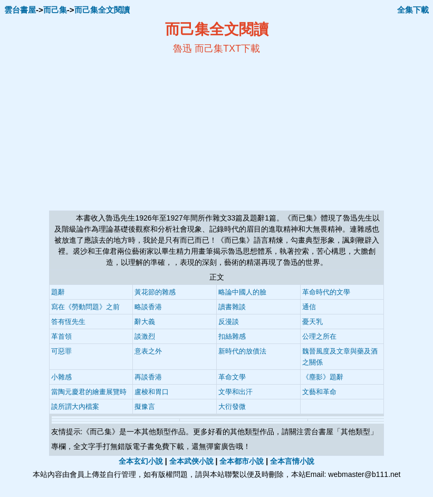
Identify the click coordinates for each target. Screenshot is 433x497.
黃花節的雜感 (155, 292)
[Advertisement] (114, 132)
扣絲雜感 (232, 336)
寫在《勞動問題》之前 (85, 307)
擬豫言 (144, 406)
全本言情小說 (292, 461)
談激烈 (144, 336)
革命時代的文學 (326, 292)
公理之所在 (319, 336)
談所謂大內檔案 (75, 406)
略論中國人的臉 (242, 292)
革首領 (61, 336)
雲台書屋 (20, 9)
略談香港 (148, 307)
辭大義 (144, 322)
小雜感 (61, 377)
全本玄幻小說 (141, 461)
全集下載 (413, 9)
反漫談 (228, 322)
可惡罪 (61, 351)
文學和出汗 (235, 392)
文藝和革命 (319, 392)
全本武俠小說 (191, 461)
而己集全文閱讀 (102, 9)
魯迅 (182, 48)
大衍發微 (232, 406)
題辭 (58, 292)
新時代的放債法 (242, 351)
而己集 (55, 9)
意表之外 (148, 351)
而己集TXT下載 (227, 48)
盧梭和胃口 (151, 392)
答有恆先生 (68, 322)
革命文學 (232, 377)
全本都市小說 (241, 461)
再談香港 (148, 377)
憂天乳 (312, 322)
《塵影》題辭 (322, 377)
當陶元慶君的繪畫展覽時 (89, 392)
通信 (309, 307)
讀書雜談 (232, 307)
